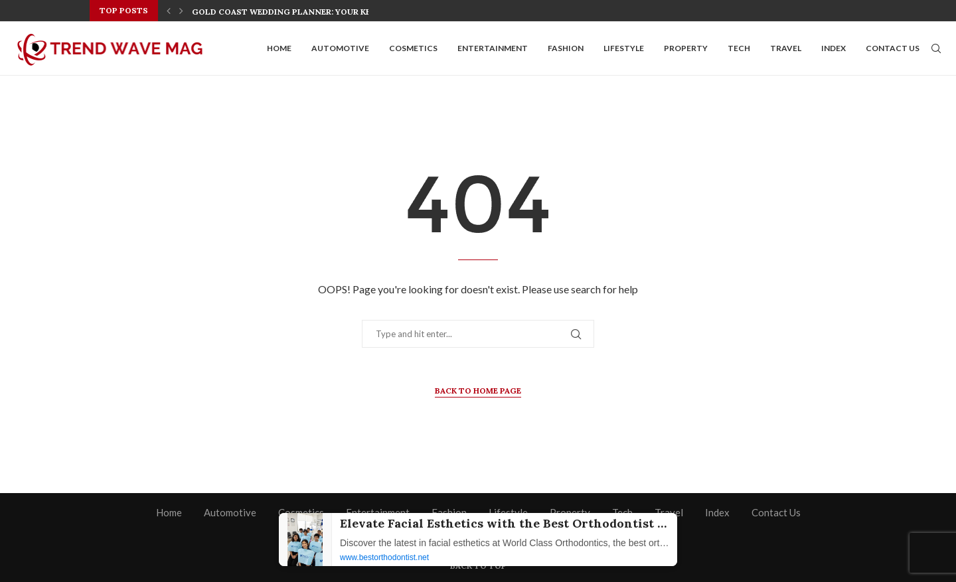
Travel (785, 48)
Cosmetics (413, 48)
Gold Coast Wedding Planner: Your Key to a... (298, 12)
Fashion (566, 48)
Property (686, 48)
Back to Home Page (478, 391)
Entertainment (492, 48)
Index (833, 48)
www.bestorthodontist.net (384, 557)
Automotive (340, 48)
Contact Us (892, 48)
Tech (739, 48)
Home (279, 48)
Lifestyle (623, 48)
